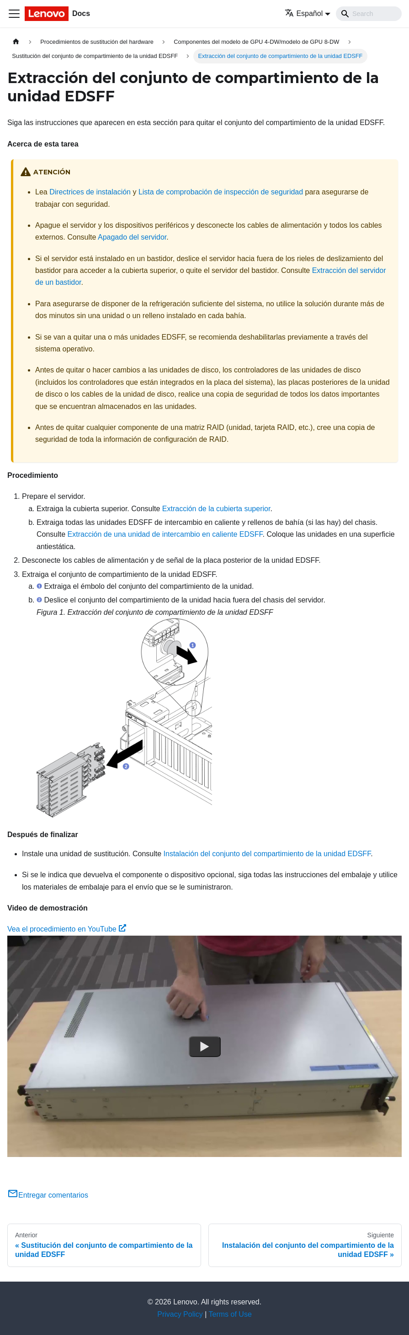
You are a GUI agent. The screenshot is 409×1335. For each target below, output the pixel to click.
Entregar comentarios (47, 1195)
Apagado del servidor (132, 237)
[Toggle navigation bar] (14, 14)
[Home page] (16, 42)
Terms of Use (230, 1314)
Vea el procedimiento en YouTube (66, 929)
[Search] (369, 13)
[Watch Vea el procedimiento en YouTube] (205, 1046)
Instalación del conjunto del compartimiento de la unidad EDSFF (267, 854)
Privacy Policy (180, 1314)
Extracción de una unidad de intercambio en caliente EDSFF (165, 534)
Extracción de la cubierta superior (216, 509)
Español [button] (304, 13)
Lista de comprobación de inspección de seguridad (220, 192)
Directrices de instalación (90, 192)
